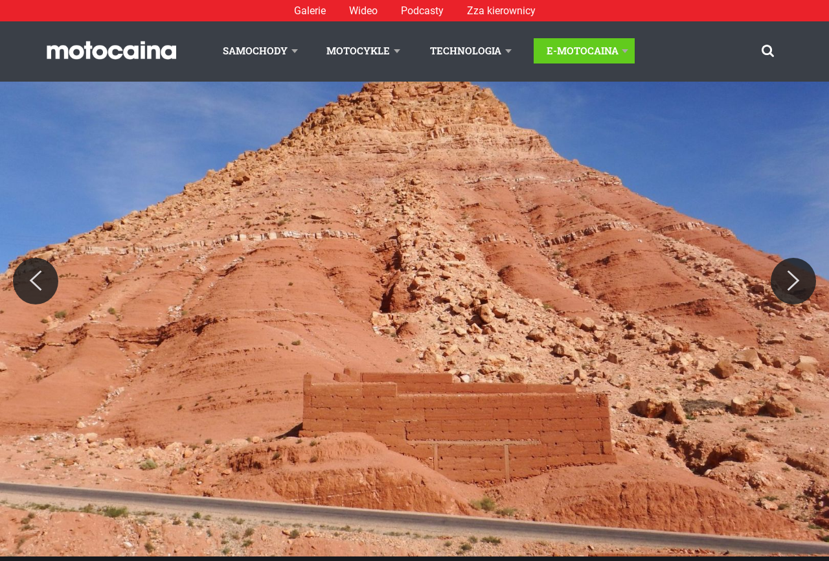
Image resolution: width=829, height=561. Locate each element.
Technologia (465, 50)
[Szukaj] (768, 51)
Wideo (363, 11)
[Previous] (35, 281)
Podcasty (422, 11)
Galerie (310, 11)
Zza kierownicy (501, 11)
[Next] (793, 281)
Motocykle (358, 50)
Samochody (255, 50)
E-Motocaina (583, 50)
